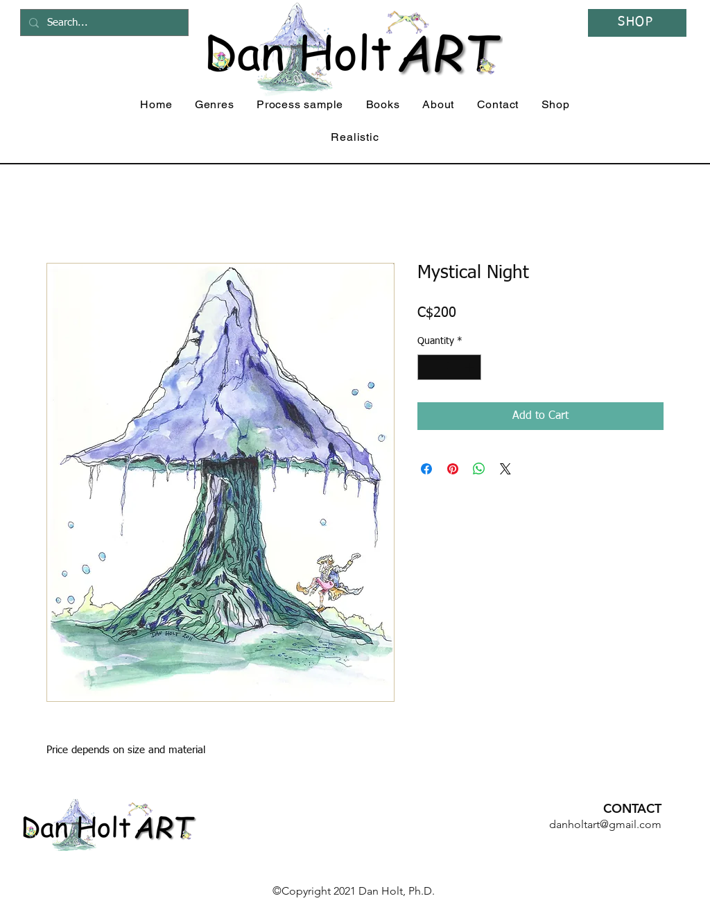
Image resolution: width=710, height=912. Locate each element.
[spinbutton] (449, 367)
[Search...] (103, 22)
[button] (215, 104)
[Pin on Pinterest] (452, 469)
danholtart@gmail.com (605, 824)
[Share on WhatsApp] (479, 469)
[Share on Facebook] (426, 469)
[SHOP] (637, 23)
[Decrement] (428, 367)
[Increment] (470, 367)
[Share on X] (505, 469)
